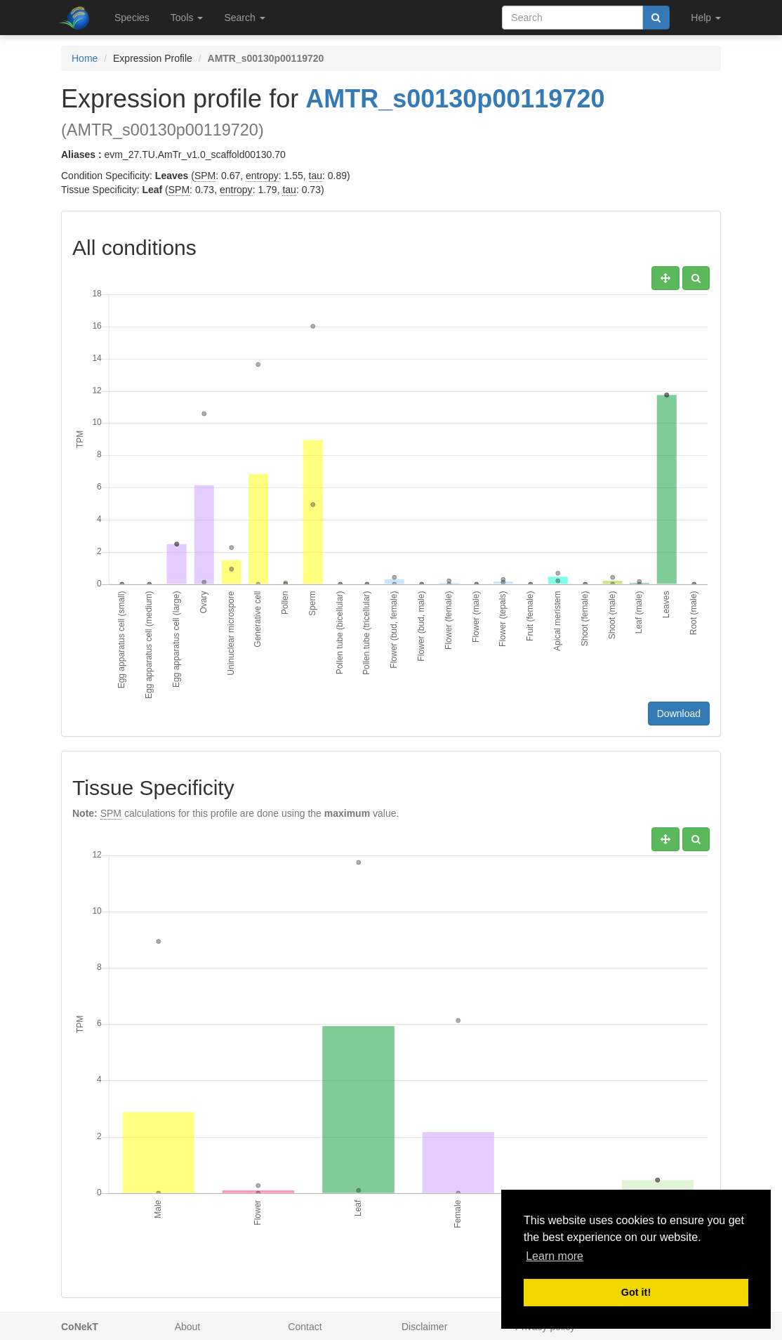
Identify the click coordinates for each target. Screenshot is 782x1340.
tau (315, 175)
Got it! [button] (636, 1292)
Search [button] (244, 17)
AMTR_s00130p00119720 (454, 98)
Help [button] (706, 17)
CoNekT (79, 1326)
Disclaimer (424, 1326)
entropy (262, 175)
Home (85, 58)
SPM (205, 175)
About (188, 1326)
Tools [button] (187, 17)
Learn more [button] (554, 1256)
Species (132, 17)
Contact (305, 1326)
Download (679, 713)
